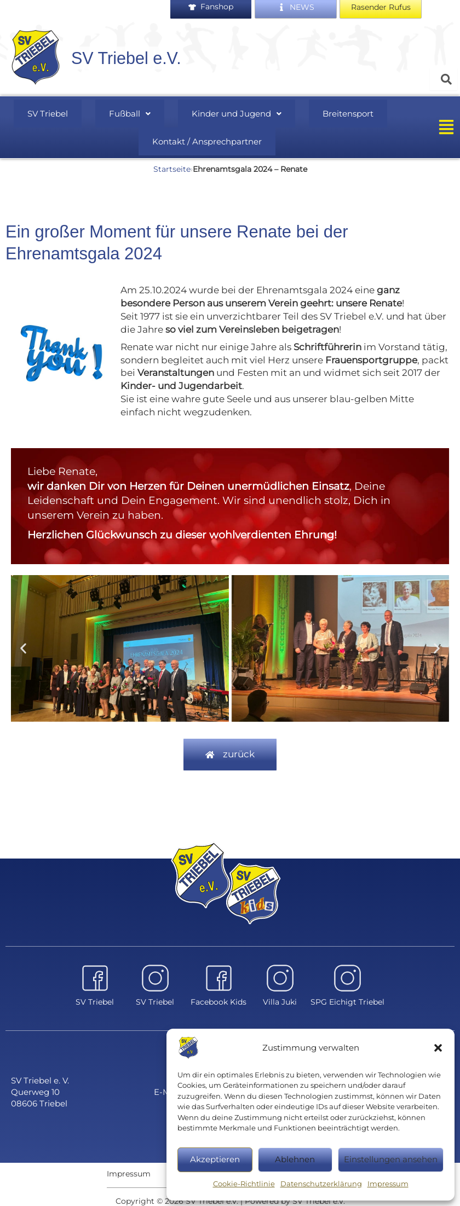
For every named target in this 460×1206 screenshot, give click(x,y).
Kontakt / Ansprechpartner (207, 137)
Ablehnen (295, 1159)
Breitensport (329, 113)
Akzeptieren (215, 1159)
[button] (438, 1047)
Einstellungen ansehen (391, 1159)
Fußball (134, 113)
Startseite (172, 162)
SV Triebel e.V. (130, 60)
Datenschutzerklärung (321, 1183)
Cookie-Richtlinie (244, 1183)
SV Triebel (66, 113)
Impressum (388, 1183)
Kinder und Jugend (228, 113)
